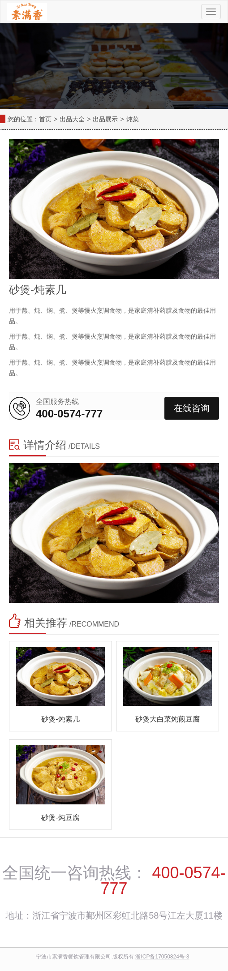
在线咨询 (192, 408)
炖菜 (132, 119)
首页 (45, 119)
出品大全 (72, 119)
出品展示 (105, 119)
